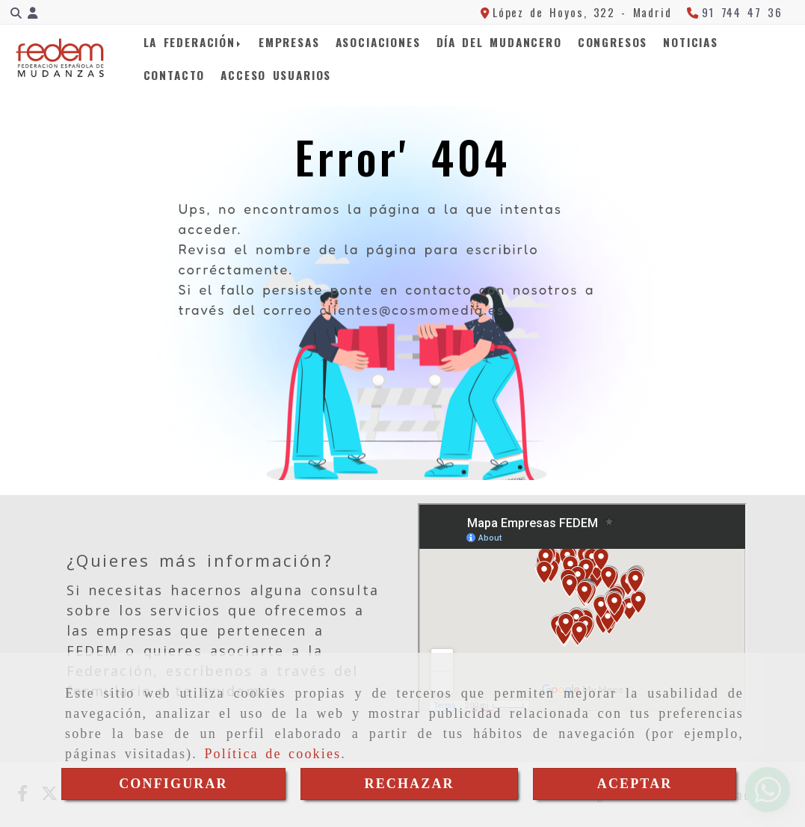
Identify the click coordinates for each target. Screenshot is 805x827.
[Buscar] (16, 12)
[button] (32, 12)
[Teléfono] (735, 12)
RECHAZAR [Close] (409, 783)
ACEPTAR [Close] (635, 783)
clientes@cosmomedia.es (412, 309)
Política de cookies (272, 753)
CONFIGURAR (173, 783)
